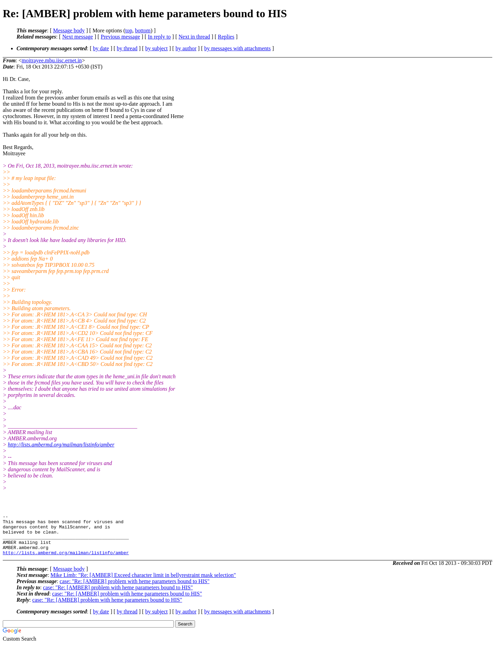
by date (101, 48)
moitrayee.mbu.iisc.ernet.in (52, 60)
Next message (77, 37)
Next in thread (194, 37)
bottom (142, 30)
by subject (156, 48)
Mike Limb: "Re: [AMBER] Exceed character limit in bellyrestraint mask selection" (143, 583)
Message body (69, 30)
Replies (226, 37)
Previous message (120, 37)
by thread (127, 48)
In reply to (159, 37)
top (128, 30)
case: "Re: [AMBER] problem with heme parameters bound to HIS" (134, 589)
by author (185, 48)
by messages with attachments (237, 48)
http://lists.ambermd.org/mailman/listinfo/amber (61, 444)
